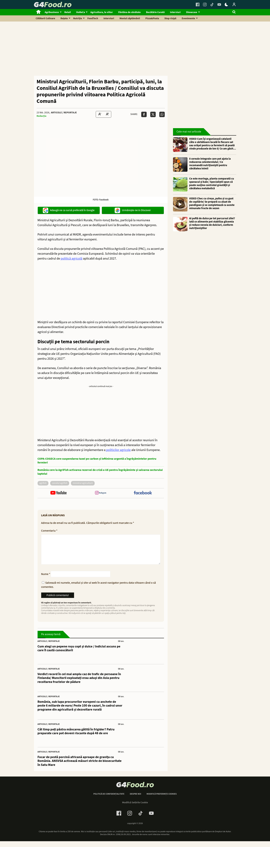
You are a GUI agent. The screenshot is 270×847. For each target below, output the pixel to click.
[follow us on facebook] (143, 493)
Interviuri (175, 12)
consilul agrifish (59, 483)
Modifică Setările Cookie (135, 808)
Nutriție (77, 18)
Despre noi (135, 800)
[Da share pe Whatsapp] (162, 114)
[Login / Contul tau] (234, 4)
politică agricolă (71, 258)
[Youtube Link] (219, 4)
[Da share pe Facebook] (144, 114)
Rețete (64, 18)
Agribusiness (52, 12)
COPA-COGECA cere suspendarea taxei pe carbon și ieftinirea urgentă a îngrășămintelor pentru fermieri (97, 461)
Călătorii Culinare (45, 18)
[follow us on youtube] (59, 493)
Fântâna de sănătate (129, 12)
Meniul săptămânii (130, 18)
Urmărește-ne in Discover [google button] (133, 210)
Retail (67, 12)
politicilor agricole (118, 450)
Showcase (191, 12)
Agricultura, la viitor (101, 12)
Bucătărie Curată (155, 12)
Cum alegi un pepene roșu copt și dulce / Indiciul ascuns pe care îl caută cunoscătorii (79, 654)
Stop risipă (170, 18)
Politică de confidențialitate (108, 800)
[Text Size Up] (107, 114)
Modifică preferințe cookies (161, 800)
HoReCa (80, 12)
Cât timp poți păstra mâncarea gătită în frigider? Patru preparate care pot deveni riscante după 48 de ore (76, 737)
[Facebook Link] (197, 4)
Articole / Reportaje (64, 112)
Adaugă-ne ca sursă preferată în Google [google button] (69, 210)
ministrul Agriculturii (83, 483)
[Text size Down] (99, 114)
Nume (45, 580)
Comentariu (49, 531)
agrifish (43, 483)
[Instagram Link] (205, 4)
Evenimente (188, 18)
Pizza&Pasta (152, 18)
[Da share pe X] (153, 114)
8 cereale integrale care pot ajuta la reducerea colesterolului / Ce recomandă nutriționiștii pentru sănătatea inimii (210, 163)
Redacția (41, 116)
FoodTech (92, 18)
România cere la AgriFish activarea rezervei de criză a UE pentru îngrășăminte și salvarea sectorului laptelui (100, 472)
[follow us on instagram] (101, 493)
